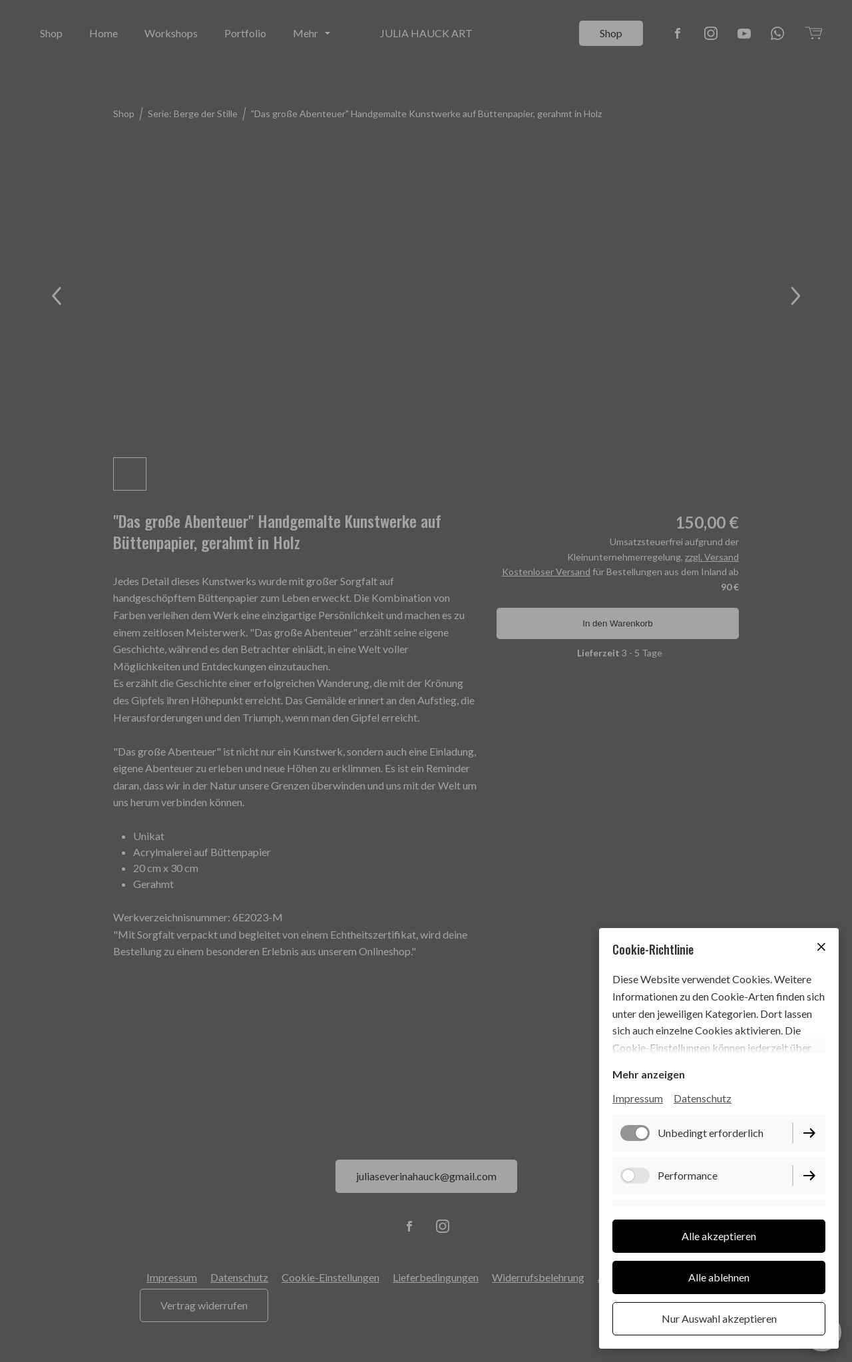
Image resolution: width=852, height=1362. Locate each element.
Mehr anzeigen (648, 1074)
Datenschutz (703, 1098)
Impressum (637, 1098)
